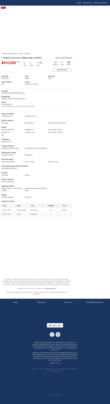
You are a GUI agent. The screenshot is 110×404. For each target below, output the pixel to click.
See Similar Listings (62, 69)
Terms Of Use (37, 368)
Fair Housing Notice (55, 370)
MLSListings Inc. (51, 288)
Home (79, 3)
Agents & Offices (100, 3)
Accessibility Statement (66, 368)
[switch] (55, 64)
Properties (87, 3)
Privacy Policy (49, 368)
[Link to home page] (2, 3)
